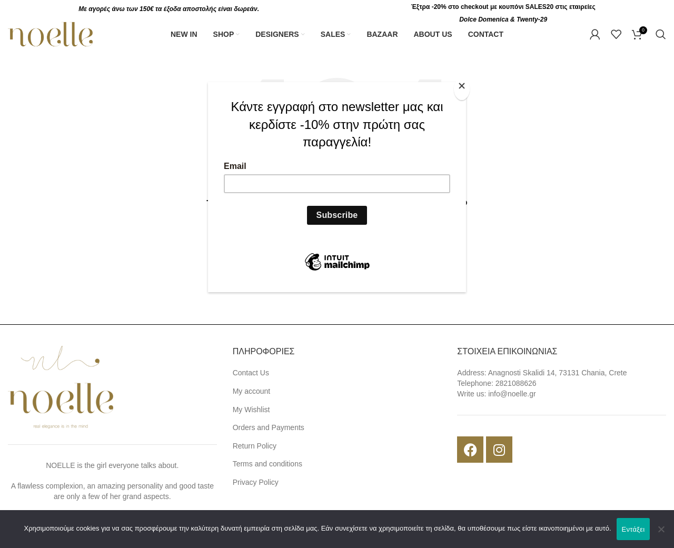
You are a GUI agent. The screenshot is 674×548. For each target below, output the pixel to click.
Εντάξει (633, 529)
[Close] (463, 88)
